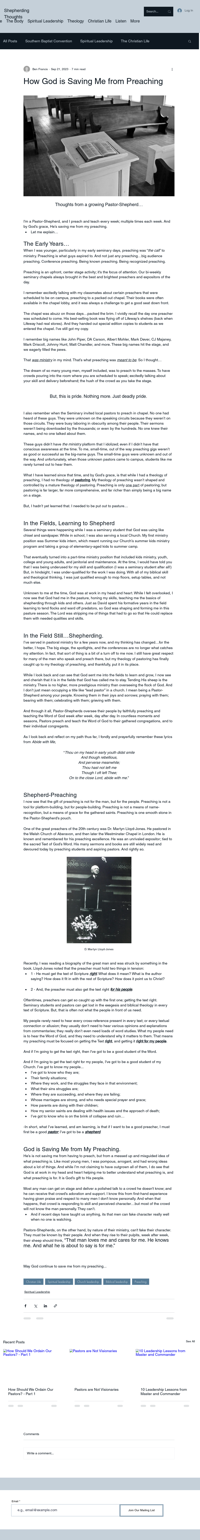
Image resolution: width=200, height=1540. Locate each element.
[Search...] (152, 11)
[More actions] (172, 69)
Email (15, 1501)
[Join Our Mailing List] (141, 1510)
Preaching (141, 1282)
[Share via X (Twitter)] (35, 1306)
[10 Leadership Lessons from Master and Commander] (165, 1365)
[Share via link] (55, 1306)
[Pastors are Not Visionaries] (99, 1365)
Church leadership (88, 1282)
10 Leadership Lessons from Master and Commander (164, 1391)
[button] (190, 41)
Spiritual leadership (59, 1282)
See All (190, 1341)
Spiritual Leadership (96, 41)
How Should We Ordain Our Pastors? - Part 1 (30, 1391)
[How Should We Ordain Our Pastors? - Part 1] (32, 1365)
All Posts (10, 41)
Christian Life (33, 1282)
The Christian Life (135, 41)
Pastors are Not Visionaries (96, 1389)
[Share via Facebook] (25, 1306)
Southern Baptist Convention (48, 41)
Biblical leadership (117, 1282)
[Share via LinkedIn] (45, 1306)
